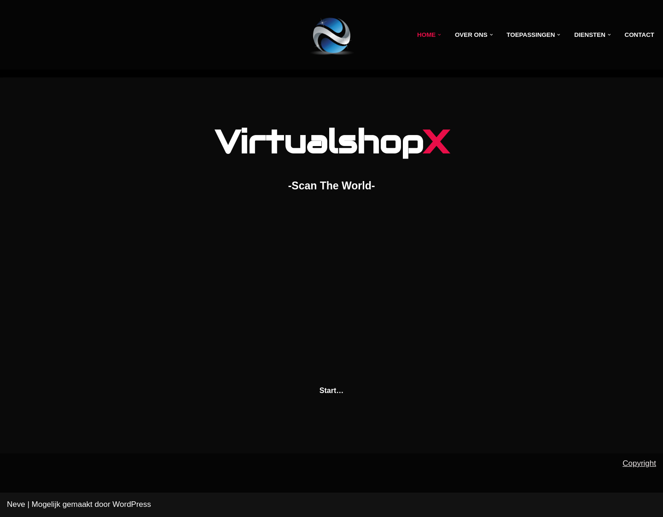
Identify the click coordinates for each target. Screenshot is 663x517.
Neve (16, 504)
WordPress (131, 504)
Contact (639, 34)
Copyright (639, 463)
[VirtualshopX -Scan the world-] (332, 35)
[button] (437, 34)
